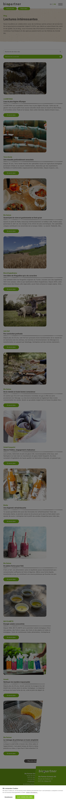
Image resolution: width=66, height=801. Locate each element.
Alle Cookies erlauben (24, 797)
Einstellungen (8, 797)
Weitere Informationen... (32, 792)
